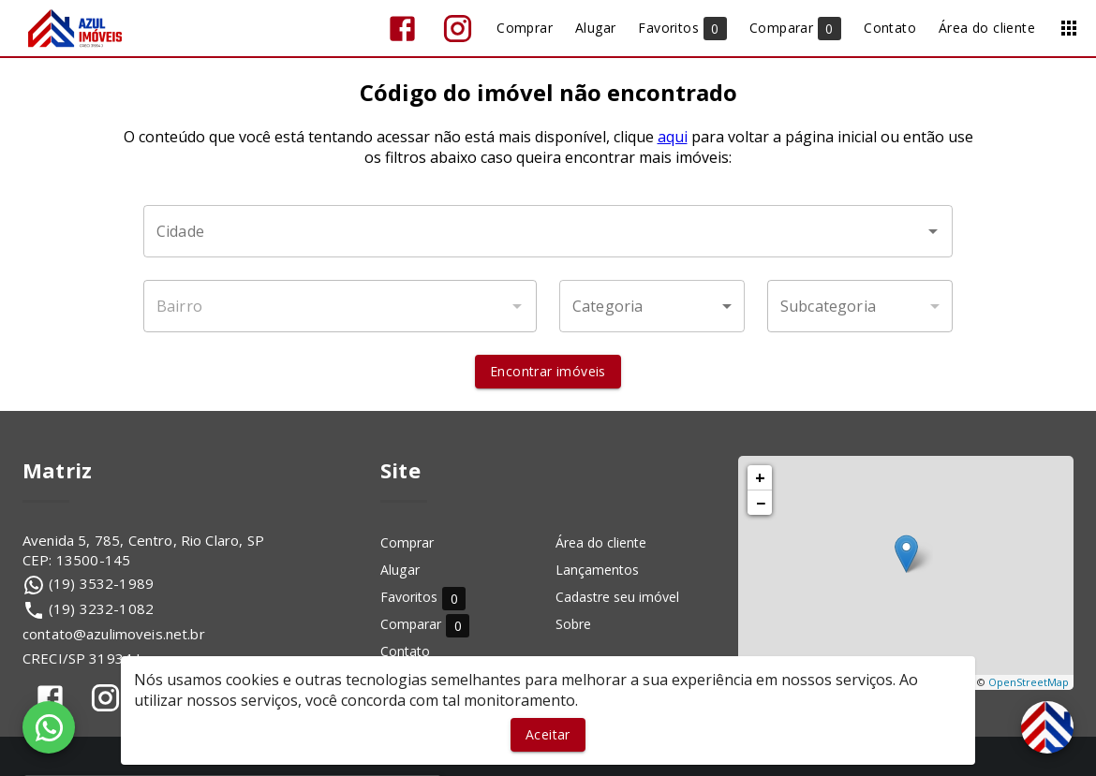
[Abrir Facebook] (402, 28)
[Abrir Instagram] (457, 28)
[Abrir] (933, 231)
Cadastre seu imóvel (617, 597)
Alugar (400, 569)
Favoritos (423, 597)
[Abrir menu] (1068, 28)
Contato (405, 651)
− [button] (760, 502)
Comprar (407, 542)
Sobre (573, 624)
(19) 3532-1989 (101, 583)
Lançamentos (597, 569)
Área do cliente (600, 542)
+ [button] (760, 477)
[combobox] (548, 231)
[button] (652, 306)
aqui (673, 136)
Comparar (424, 625)
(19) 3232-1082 (101, 608)
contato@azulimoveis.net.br (113, 633)
